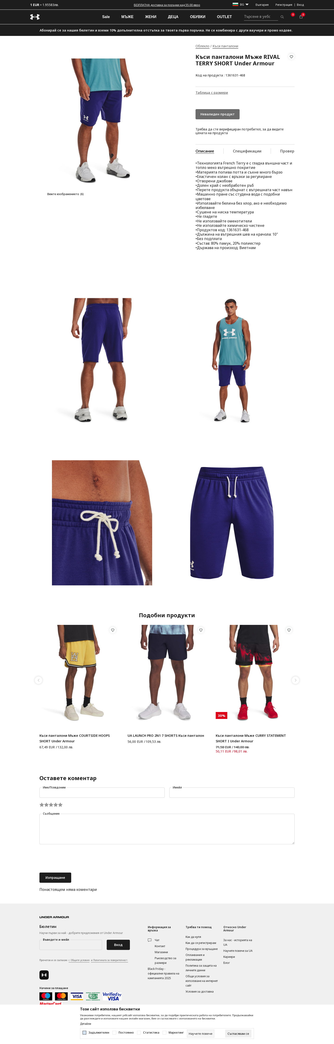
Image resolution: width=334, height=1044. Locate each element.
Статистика (151, 1032)
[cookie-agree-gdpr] (238, 1034)
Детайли (85, 1023)
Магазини (161, 952)
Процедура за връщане (202, 949)
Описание (205, 151)
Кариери (229, 957)
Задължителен (99, 1032)
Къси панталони (225, 46)
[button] (291, 66)
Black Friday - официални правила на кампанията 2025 (163, 973)
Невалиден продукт (217, 114)
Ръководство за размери (165, 960)
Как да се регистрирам (201, 943)
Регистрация (284, 5)
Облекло (202, 46)
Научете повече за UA (238, 951)
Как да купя (193, 937)
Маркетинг (176, 1032)
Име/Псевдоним (54, 787)
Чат (157, 940)
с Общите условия (79, 960)
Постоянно (126, 1032)
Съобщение (51, 814)
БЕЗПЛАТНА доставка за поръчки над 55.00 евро (167, 5)
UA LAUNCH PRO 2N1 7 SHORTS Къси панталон (166, 735)
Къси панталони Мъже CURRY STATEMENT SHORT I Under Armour (251, 738)
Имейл (177, 787)
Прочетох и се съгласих (83, 960)
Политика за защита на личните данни (201, 968)
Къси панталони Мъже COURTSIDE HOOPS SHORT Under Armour (74, 738)
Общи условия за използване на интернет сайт (202, 980)
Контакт (160, 946)
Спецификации (247, 151)
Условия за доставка (200, 991)
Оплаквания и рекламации (195, 957)
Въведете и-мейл (56, 940)
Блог (226, 963)
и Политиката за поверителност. (109, 960)
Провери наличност (299, 151)
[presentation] (74, 859)
